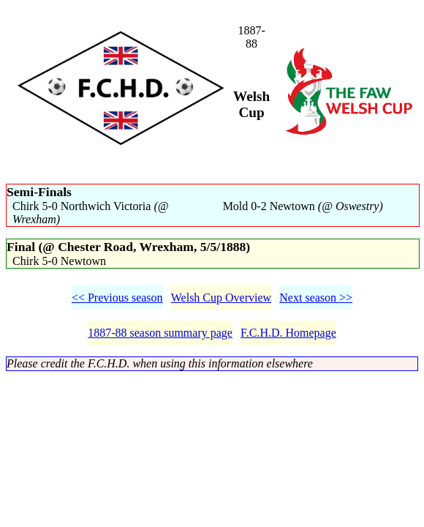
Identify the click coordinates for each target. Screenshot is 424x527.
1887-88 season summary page (160, 332)
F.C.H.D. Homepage (288, 332)
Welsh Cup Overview (221, 297)
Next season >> (315, 297)
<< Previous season (117, 297)
